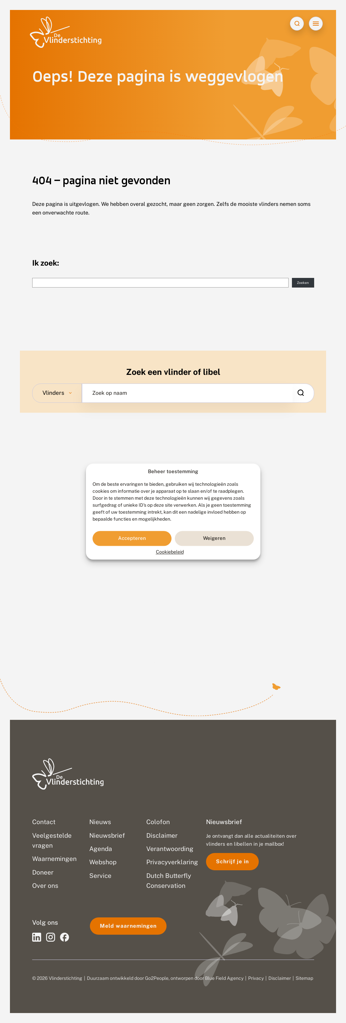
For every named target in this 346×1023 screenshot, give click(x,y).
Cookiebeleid (170, 551)
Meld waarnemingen (128, 926)
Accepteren (132, 538)
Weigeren (214, 538)
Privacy (256, 978)
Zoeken (303, 283)
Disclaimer (279, 978)
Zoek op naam (109, 393)
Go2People (157, 978)
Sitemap (304, 978)
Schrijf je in (232, 861)
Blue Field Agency (224, 978)
